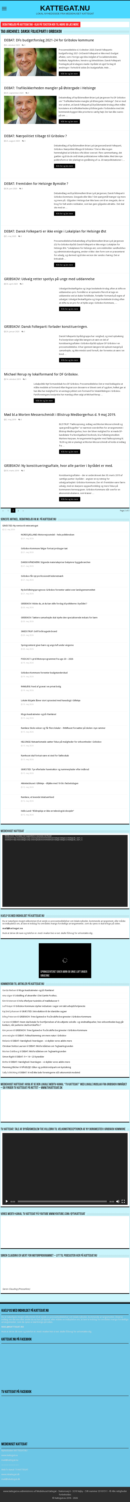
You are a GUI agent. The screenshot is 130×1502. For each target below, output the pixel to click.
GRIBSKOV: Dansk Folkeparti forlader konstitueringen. (46, 326)
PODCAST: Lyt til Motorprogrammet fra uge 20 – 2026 (47, 658)
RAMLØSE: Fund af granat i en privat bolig (41, 686)
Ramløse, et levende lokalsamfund (37, 796)
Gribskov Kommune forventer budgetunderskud (44, 672)
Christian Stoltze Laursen (14, 1046)
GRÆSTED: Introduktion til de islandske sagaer (44, 1011)
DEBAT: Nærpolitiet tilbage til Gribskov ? (35, 135)
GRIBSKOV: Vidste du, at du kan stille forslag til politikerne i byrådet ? (54, 603)
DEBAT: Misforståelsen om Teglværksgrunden (51, 1046)
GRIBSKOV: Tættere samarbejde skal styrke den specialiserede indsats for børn (59, 617)
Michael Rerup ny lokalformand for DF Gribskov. (41, 374)
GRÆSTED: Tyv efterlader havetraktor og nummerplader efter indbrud (55, 769)
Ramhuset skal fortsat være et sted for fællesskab (45, 755)
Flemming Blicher (10, 1067)
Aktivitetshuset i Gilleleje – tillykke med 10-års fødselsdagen (49, 783)
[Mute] (118, 1201)
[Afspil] (6, 1201)
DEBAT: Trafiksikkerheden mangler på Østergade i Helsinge (50, 88)
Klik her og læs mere (69, 74)
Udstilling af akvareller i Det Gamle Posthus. (36, 995)
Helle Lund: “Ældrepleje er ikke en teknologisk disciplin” (47, 810)
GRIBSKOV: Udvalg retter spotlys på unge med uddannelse (49, 278)
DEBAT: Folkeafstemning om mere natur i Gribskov (42, 1035)
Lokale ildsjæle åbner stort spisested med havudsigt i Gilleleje (50, 700)
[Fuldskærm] (123, 1201)
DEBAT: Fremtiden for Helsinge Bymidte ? (36, 183)
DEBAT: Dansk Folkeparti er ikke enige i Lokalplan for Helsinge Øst (55, 231)
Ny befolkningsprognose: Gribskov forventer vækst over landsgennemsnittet (58, 589)
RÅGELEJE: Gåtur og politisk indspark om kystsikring (46, 1067)
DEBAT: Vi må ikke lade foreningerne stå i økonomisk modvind (50, 1072)
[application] (65, 870)
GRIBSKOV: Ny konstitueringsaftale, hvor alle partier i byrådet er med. (58, 465)
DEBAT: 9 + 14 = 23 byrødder (30, 1056)
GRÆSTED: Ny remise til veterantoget (20, 525)
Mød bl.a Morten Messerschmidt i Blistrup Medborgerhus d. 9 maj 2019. (60, 414)
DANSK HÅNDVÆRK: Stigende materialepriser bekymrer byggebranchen (55, 561)
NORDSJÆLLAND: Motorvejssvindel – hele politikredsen (47, 534)
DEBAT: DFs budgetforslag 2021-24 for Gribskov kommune (49, 40)
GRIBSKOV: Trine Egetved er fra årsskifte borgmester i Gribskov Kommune (55, 1016)
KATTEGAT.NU (65, 8)
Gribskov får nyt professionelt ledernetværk (42, 575)
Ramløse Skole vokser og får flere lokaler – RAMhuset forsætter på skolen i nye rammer (63, 727)
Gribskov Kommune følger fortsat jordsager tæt (44, 548)
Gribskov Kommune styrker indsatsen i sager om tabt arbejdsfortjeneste (50, 1006)
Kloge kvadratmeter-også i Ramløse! (39, 713)
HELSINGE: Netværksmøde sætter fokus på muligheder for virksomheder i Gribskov (61, 741)
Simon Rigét (8, 1056)
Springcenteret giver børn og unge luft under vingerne (47, 644)
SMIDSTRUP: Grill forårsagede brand (39, 631)
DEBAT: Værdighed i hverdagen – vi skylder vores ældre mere (42, 1040)
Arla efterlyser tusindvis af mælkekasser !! (39, 1000)
